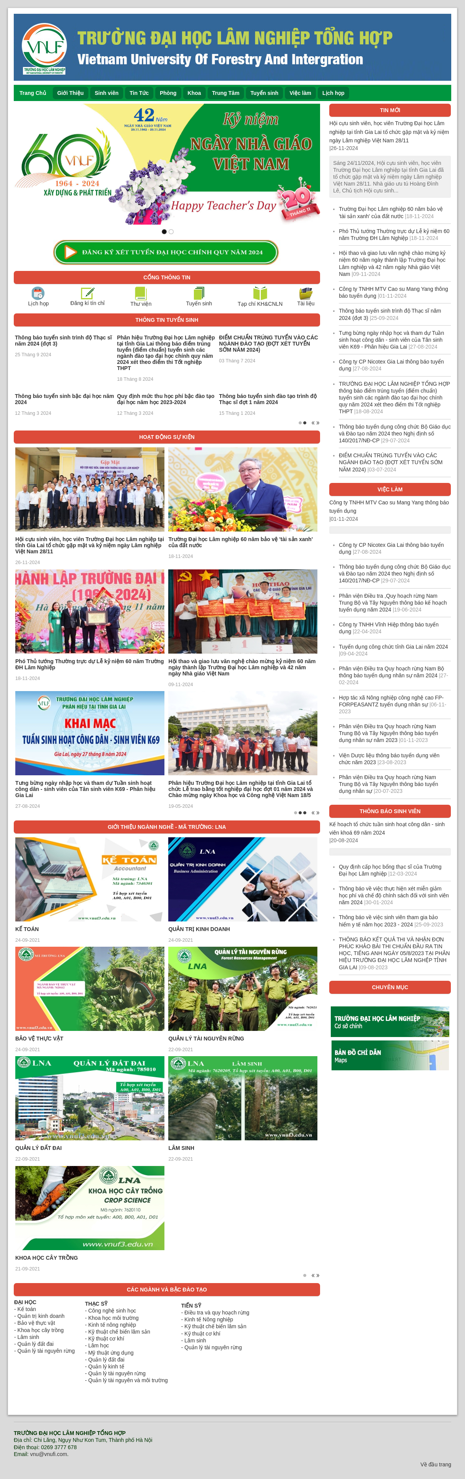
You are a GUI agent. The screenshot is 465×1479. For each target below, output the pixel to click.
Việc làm (300, 93)
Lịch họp (333, 93)
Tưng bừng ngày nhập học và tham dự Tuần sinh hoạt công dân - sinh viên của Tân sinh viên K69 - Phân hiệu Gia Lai (85, 789)
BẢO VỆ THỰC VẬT (39, 1038)
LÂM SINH (181, 1148)
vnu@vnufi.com (48, 1454)
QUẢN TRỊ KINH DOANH (199, 929)
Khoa (194, 93)
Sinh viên (107, 93)
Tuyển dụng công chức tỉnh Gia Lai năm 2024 (393, 647)
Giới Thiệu (70, 93)
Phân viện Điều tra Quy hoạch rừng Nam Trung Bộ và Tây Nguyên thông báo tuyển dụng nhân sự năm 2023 (388, 733)
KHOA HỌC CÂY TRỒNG (46, 1258)
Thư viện (140, 304)
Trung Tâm (226, 93)
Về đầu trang (435, 1464)
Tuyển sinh (264, 93)
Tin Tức (139, 93)
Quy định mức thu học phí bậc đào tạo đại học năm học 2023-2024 (166, 399)
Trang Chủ (33, 93)
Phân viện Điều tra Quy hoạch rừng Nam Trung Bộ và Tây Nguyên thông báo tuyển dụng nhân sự (388, 784)
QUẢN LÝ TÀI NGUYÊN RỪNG (206, 1038)
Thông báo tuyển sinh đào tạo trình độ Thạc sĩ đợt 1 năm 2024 (268, 399)
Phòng (168, 93)
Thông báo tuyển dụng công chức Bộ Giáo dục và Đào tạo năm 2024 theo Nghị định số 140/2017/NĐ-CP (395, 434)
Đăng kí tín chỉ (87, 303)
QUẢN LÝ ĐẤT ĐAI (38, 1148)
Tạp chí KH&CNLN (260, 304)
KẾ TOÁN (27, 929)
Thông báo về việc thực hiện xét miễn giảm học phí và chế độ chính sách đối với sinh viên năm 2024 (394, 895)
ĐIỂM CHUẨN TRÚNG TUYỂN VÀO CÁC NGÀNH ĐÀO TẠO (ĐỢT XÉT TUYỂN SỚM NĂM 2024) (268, 343)
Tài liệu (305, 303)
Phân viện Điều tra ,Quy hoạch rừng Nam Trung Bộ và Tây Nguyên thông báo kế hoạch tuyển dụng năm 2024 (393, 603)
